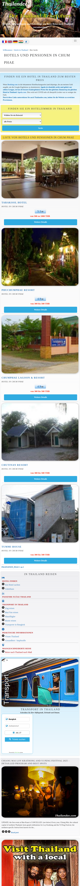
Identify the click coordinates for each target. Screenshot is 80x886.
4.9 (39, 298)
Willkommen (7, 50)
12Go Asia (17, 752)
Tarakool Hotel (14, 202)
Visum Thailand (12, 636)
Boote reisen (10, 620)
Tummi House (12, 546)
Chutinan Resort (15, 465)
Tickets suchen (17, 739)
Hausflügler (10, 616)
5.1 (39, 211)
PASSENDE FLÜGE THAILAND (16, 597)
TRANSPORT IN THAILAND (15, 605)
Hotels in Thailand (21, 50)
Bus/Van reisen (11, 612)
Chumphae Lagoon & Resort (23, 377)
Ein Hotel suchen (12, 585)
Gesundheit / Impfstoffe (15, 640)
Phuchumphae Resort (18, 290)
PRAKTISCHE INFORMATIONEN (17, 633)
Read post (15, 832)
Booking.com (13, 85)
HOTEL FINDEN (9, 581)
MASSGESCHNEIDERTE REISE (16, 649)
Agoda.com (22, 92)
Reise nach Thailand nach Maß (18, 652)
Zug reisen (9, 608)
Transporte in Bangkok (15, 624)
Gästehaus (9, 589)
